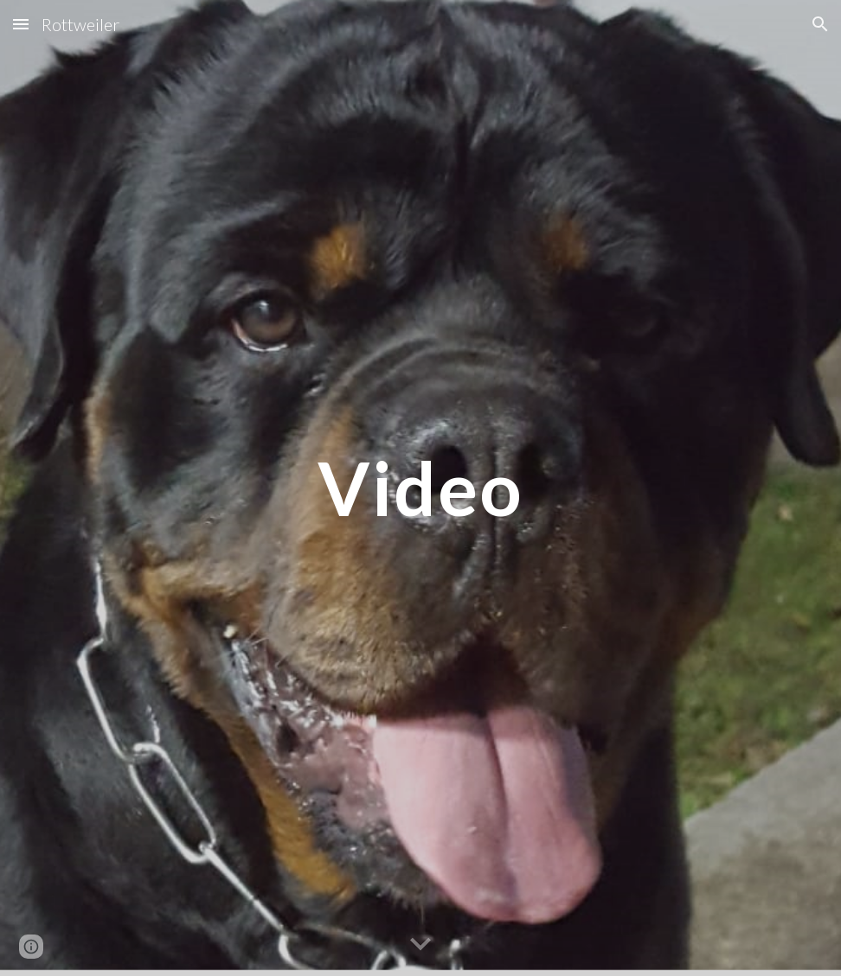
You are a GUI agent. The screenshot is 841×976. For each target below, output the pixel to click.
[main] (420, 488)
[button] (21, 24)
